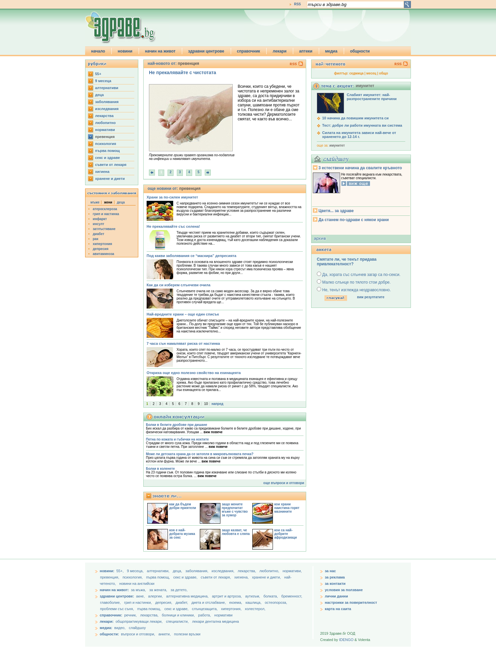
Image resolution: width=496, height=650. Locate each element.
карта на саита (338, 609)
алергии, (156, 596)
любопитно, (269, 571)
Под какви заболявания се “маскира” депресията (191, 256)
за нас (330, 571)
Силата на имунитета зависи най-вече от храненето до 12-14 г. (359, 135)
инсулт (98, 224)
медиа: (106, 628)
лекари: (107, 621)
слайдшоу (137, 628)
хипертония (102, 244)
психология (105, 144)
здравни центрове (206, 51)
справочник (248, 51)
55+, (120, 571)
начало (98, 51)
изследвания (107, 109)
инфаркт (100, 219)
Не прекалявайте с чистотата (182, 72)
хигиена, (242, 577)
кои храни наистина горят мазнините (287, 507)
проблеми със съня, (117, 609)
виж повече (212, 432)
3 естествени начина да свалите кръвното (360, 168)
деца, (178, 571)
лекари (280, 51)
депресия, (164, 602)
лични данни (336, 596)
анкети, (164, 634)
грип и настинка (106, 214)
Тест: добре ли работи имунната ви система (362, 125)
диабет (98, 234)
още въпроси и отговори (283, 483)
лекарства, (247, 571)
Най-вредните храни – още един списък (183, 314)
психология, (133, 577)
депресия (100, 249)
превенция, (110, 577)
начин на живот (160, 51)
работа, (204, 615)
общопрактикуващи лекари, (139, 621)
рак (95, 239)
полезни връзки (187, 634)
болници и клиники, (178, 615)
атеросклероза (105, 209)
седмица (356, 73)
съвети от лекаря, (216, 577)
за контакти (335, 583)
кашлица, (253, 602)
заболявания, (197, 571)
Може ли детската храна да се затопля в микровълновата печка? (199, 454)
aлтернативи (106, 88)
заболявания (107, 102)
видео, (120, 628)
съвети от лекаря (110, 165)
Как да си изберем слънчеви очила (178, 285)
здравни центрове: (117, 596)
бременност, (291, 596)
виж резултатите (370, 297)
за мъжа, (138, 590)
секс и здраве (107, 158)
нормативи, (292, 571)
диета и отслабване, (209, 602)
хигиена (102, 172)
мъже (94, 202)
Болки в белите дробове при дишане (176, 425)
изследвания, (223, 571)
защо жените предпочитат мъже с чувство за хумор (235, 509)
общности (360, 51)
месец (371, 73)
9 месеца (103, 81)
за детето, (179, 590)
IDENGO (346, 640)
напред (217, 404)
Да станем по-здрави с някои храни (353, 219)
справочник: (111, 615)
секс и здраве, (185, 577)
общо (383, 73)
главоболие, (111, 602)
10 (206, 404)
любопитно (105, 123)
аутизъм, (253, 596)
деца (99, 95)
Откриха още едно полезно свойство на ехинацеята (194, 373)
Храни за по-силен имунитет (172, 197)
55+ (98, 74)
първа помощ (107, 151)
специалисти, (177, 621)
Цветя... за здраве (336, 210)
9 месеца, (136, 571)
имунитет (337, 145)
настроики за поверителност (351, 602)
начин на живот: (114, 590)
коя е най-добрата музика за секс (182, 533)
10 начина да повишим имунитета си (355, 118)
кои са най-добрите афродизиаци (285, 533)
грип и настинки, (138, 602)
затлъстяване (104, 229)
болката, (271, 596)
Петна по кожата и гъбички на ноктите (177, 439)
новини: (107, 571)
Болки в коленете (160, 468)
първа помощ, (158, 577)
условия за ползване (344, 590)
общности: (109, 634)
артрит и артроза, (227, 596)
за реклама (335, 577)
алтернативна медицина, (188, 596)
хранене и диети (110, 179)
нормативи (105, 130)
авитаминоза (103, 254)
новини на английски (137, 583)
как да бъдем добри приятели (182, 506)
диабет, (182, 602)
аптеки (305, 51)
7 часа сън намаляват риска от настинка (183, 343)
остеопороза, (276, 602)
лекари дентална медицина (215, 621)
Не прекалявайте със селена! (173, 226)
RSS (297, 4)
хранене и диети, (267, 577)
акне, (141, 596)
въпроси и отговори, (138, 634)
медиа (331, 51)
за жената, (158, 590)
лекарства (104, 116)
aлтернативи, (159, 571)
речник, (130, 615)
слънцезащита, (205, 609)
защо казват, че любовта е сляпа (236, 532)
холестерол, (255, 609)
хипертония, (232, 609)
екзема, (236, 602)
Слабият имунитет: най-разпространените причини (372, 97)
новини (125, 51)
